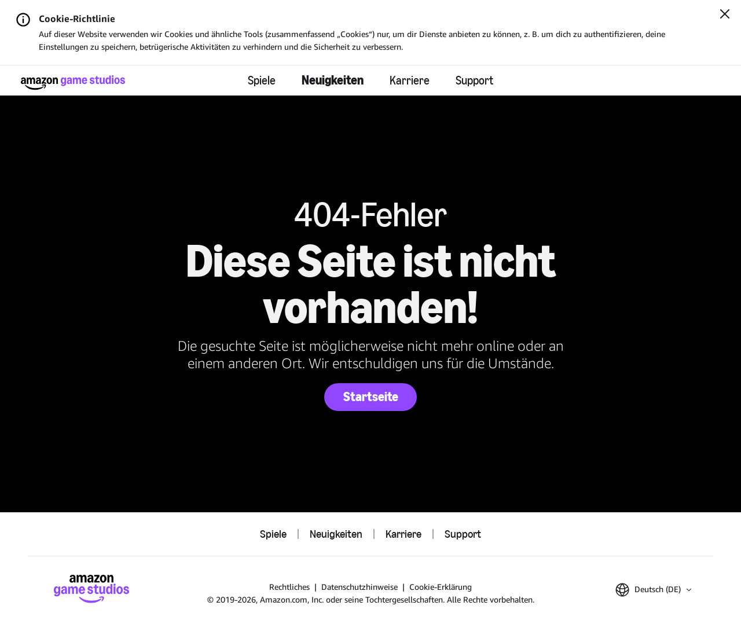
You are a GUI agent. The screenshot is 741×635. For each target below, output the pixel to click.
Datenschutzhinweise (359, 587)
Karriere (410, 80)
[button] (653, 590)
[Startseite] (73, 82)
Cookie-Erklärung (440, 587)
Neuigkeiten (333, 80)
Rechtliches (289, 587)
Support (474, 80)
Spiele (262, 80)
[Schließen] (724, 15)
